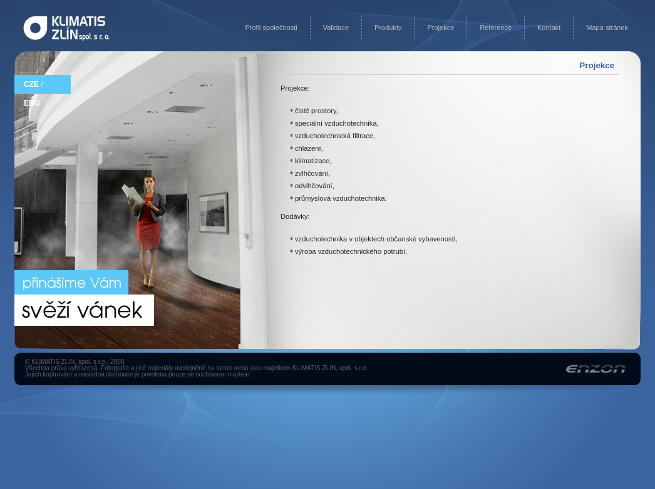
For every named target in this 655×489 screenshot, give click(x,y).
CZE (31, 84)
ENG (32, 103)
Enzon (596, 369)
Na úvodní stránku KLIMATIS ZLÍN (66, 28)
